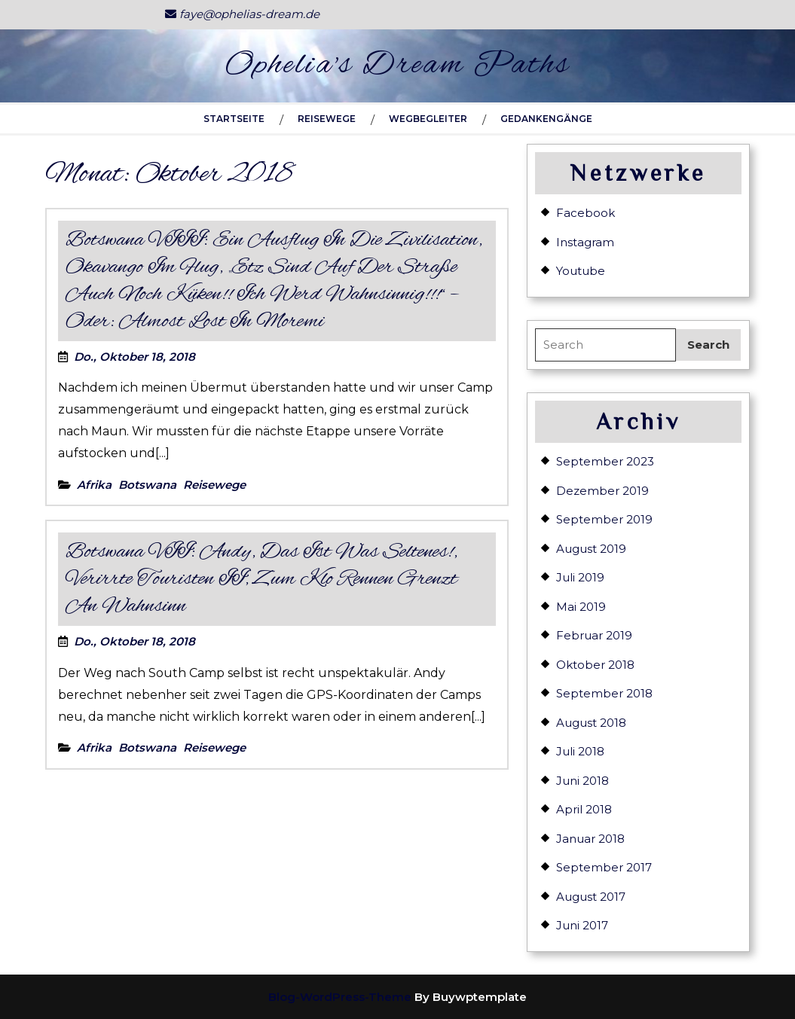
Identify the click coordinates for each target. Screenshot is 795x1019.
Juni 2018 (582, 780)
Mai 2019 (581, 607)
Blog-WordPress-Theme (339, 997)
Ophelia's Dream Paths (397, 65)
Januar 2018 (590, 838)
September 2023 (605, 461)
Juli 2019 (580, 577)
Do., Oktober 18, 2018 (134, 356)
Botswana (147, 484)
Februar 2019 (594, 635)
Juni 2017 (582, 925)
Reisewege (327, 118)
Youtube (580, 271)
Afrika (94, 484)
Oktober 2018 (595, 664)
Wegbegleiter (428, 118)
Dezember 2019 (602, 491)
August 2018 (591, 722)
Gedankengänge (546, 118)
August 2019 (591, 549)
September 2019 (604, 519)
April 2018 (584, 809)
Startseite (233, 118)
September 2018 (604, 693)
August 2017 (590, 896)
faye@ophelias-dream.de (242, 14)
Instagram (585, 242)
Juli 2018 (580, 751)
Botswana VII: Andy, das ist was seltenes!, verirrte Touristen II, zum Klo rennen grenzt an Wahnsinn (261, 579)
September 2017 (604, 867)
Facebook (585, 213)
